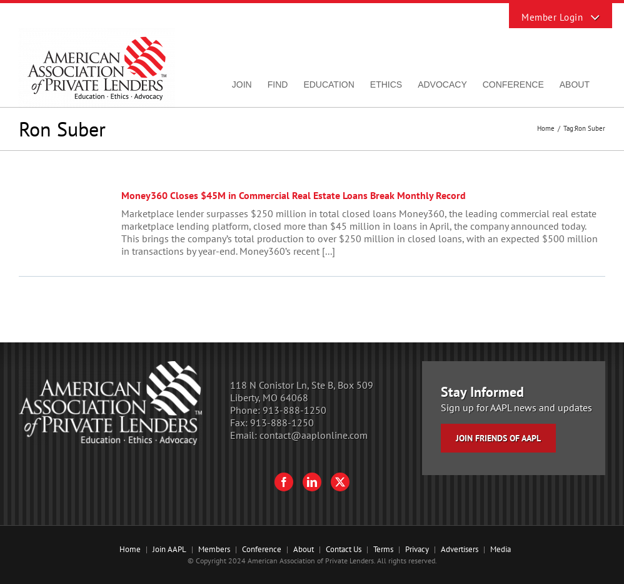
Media (500, 549)
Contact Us (343, 549)
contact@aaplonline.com (313, 435)
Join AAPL (169, 549)
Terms (383, 549)
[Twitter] (340, 482)
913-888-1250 (294, 410)
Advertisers (459, 549)
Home (130, 549)
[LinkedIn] (312, 482)
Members (214, 549)
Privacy (417, 549)
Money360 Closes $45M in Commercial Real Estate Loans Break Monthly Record (293, 195)
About (303, 549)
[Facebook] (283, 482)
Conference (261, 549)
